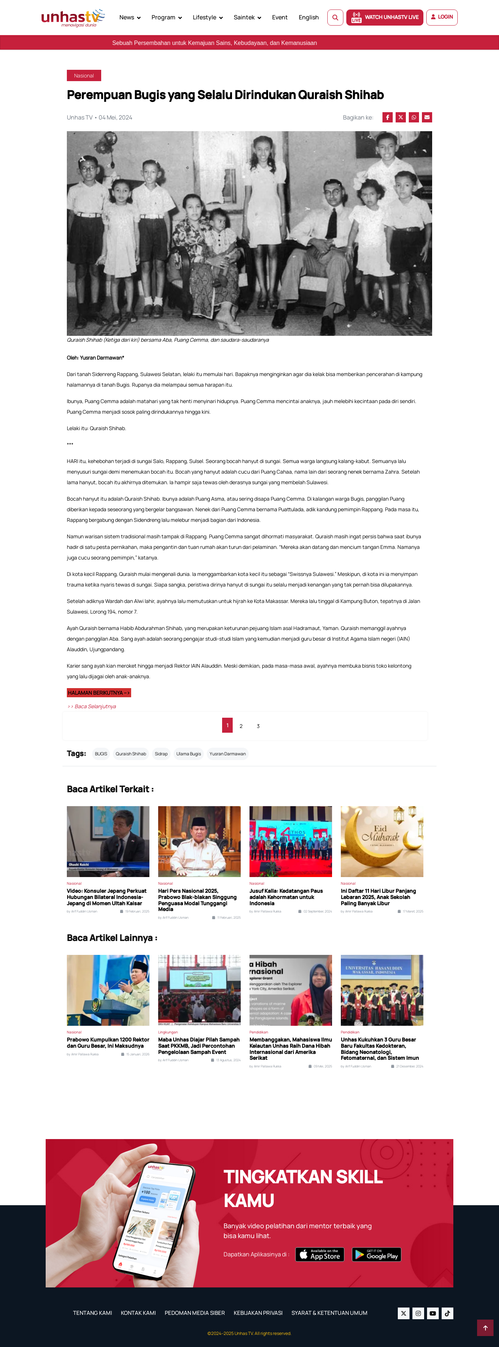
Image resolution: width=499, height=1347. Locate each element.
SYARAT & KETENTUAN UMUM (329, 1313)
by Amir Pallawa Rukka (265, 911)
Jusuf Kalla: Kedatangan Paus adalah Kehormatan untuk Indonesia (286, 897)
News (126, 17)
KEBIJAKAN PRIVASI (258, 1313)
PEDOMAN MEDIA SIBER (195, 1313)
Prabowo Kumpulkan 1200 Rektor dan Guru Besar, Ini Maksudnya (108, 1043)
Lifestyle (204, 17)
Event (280, 17)
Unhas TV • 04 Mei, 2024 (99, 117)
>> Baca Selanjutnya (91, 706)
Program (163, 17)
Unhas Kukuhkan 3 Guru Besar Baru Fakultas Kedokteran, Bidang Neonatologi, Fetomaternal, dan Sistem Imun (380, 1049)
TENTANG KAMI (92, 1313)
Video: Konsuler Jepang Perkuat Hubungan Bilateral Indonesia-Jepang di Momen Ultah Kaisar (106, 897)
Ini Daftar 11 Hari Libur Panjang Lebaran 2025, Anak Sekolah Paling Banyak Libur (378, 897)
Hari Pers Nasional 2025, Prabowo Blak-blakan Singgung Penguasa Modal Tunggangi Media (197, 900)
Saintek (244, 17)
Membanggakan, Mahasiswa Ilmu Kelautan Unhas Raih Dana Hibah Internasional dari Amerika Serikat (291, 1049)
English (309, 17)
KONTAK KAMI (138, 1313)
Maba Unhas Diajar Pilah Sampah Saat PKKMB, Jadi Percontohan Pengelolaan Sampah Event (199, 1046)
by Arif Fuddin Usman (82, 911)
